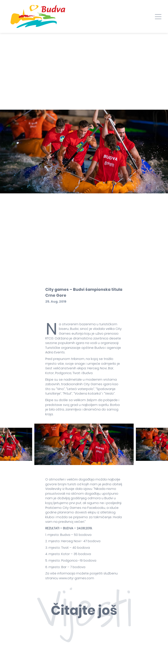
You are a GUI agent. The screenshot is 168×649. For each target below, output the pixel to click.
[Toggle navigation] (158, 16)
